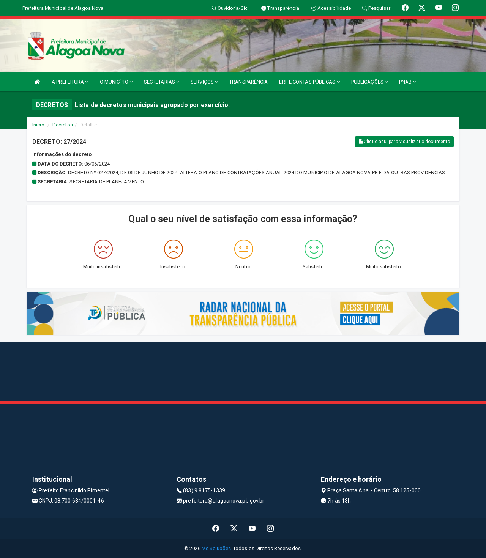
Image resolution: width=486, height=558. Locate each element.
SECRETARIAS (161, 82)
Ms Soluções (216, 548)
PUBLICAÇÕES (369, 82)
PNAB (407, 82)
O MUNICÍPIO (116, 82)
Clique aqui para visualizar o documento (404, 141)
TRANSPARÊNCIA (248, 82)
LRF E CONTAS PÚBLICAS (309, 82)
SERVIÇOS (204, 82)
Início (38, 125)
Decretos (62, 125)
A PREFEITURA (70, 82)
